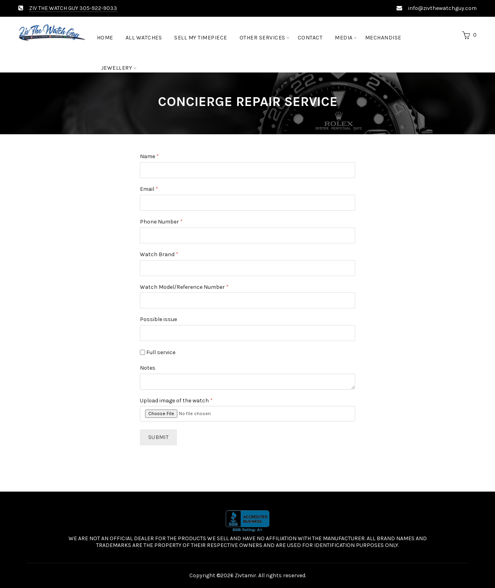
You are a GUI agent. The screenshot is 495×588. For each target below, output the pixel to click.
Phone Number (161, 222)
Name (149, 156)
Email (149, 189)
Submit (158, 437)
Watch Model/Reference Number (184, 287)
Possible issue (158, 319)
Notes (147, 368)
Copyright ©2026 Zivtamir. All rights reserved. (247, 575)
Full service (157, 352)
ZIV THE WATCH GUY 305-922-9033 (73, 8)
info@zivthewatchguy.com (442, 8)
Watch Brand (159, 254)
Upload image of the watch (176, 401)
